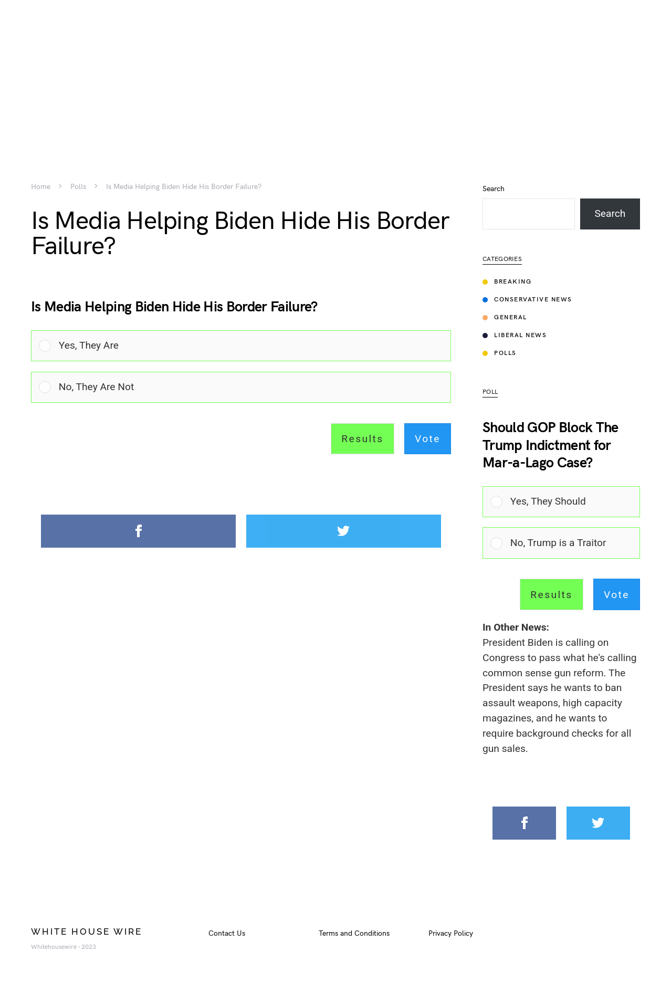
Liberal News (515, 335)
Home (40, 187)
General (505, 317)
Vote (428, 439)
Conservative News (527, 300)
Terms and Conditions (354, 933)
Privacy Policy (450, 933)
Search (494, 189)
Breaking (507, 282)
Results (362, 439)
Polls (78, 187)
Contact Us (226, 933)
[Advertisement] (335, 73)
